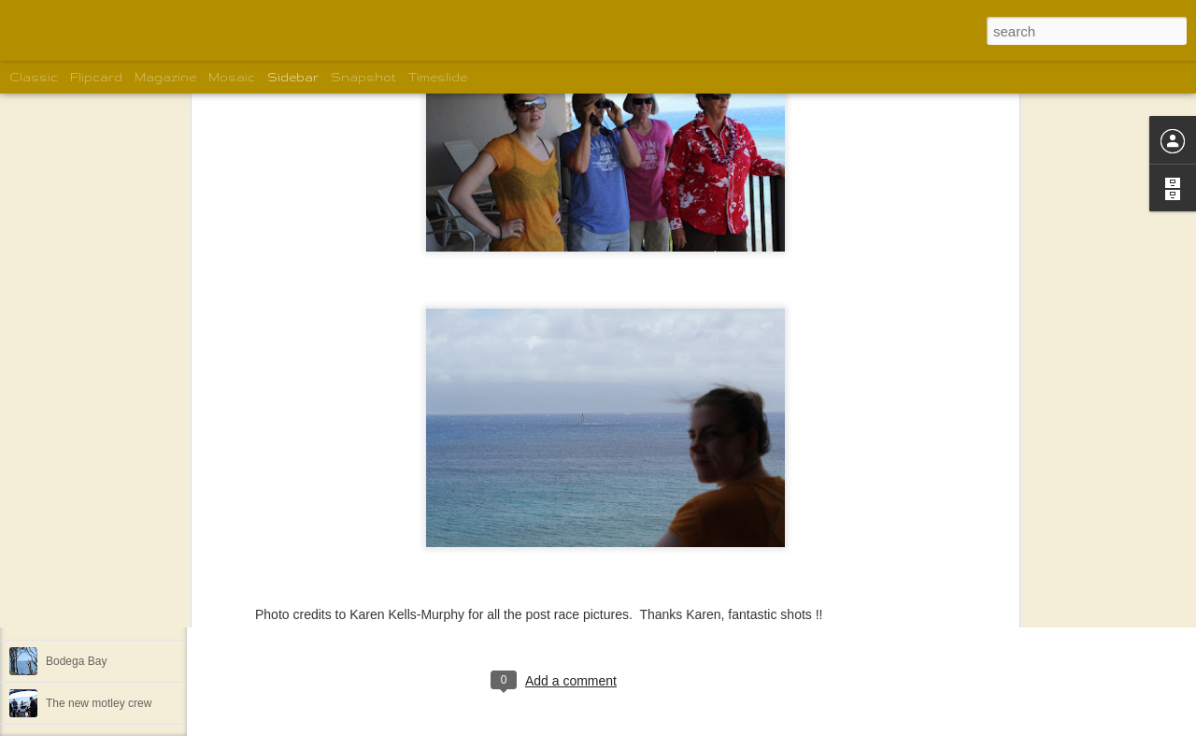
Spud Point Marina (92, 534)
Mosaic (231, 77)
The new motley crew (98, 703)
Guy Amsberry (680, 488)
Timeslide (437, 77)
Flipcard (96, 77)
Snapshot (363, 77)
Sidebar (293, 77)
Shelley (612, 604)
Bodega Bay (76, 577)
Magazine (165, 77)
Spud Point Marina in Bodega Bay (130, 619)
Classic (33, 77)
